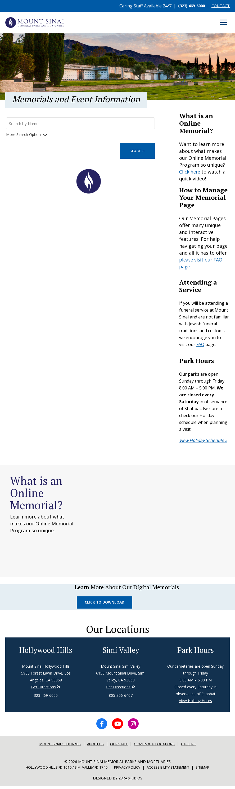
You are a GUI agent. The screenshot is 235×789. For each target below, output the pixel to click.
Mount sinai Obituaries (55, 746)
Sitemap (212, 770)
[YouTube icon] (117, 726)
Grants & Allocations (159, 746)
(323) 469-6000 (188, 6)
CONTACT (219, 6)
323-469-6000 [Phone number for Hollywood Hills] (46, 696)
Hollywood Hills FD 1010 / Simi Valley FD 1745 (61, 770)
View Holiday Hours (195, 702)
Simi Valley (121, 651)
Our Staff (120, 746)
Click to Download (105, 602)
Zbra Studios (130, 780)
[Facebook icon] (100, 726)
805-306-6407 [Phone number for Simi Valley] (121, 696)
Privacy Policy (127, 770)
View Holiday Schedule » (203, 440)
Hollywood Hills (45, 651)
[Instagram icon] (135, 726)
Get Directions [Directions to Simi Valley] (43, 688)
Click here (190, 172)
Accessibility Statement (173, 770)
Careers (196, 746)
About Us (94, 746)
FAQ (200, 344)
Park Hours (195, 651)
